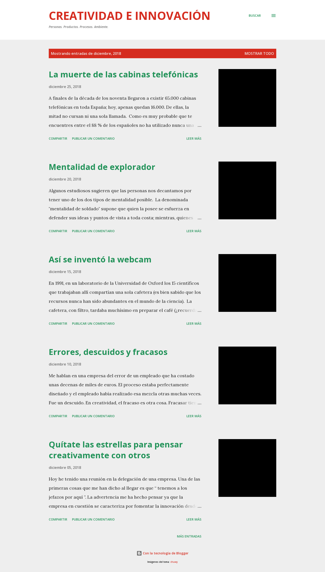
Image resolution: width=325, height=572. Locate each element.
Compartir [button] (58, 138)
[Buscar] (255, 15)
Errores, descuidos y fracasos (108, 351)
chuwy (174, 561)
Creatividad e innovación (130, 15)
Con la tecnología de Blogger (162, 553)
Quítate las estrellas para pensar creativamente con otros (116, 450)
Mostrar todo (259, 53)
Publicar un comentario (93, 138)
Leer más (193, 138)
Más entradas (189, 536)
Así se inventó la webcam (100, 259)
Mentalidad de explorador (102, 166)
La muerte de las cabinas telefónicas (123, 74)
